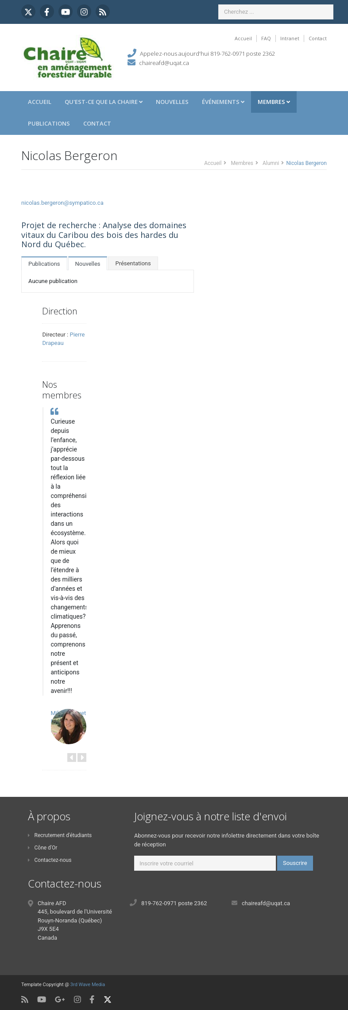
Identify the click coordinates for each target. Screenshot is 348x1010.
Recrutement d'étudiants (60, 835)
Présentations (133, 263)
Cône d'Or (42, 848)
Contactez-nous (49, 860)
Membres (274, 102)
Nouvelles (172, 102)
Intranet (289, 38)
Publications (49, 123)
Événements (223, 102)
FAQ (266, 38)
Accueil (243, 38)
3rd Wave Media (87, 984)
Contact (318, 38)
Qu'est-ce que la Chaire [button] (104, 102)
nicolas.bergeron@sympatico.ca (62, 202)
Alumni (271, 163)
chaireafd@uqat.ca (164, 63)
